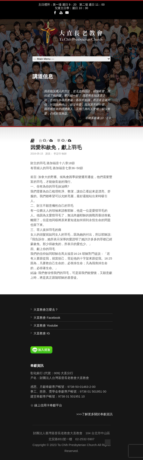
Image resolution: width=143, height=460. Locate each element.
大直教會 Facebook (46, 317)
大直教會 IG (41, 333)
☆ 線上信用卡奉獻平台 (46, 405)
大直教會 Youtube (45, 325)
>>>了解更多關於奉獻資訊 (94, 414)
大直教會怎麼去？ (45, 309)
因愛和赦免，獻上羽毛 (56, 147)
